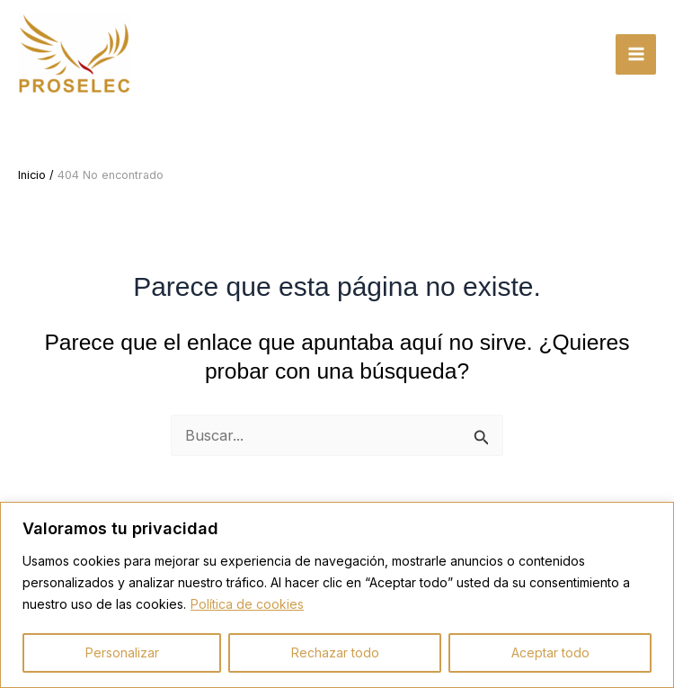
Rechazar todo (335, 652)
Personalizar (122, 652)
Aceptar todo (550, 652)
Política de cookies (247, 604)
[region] (337, 595)
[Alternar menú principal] (636, 54)
